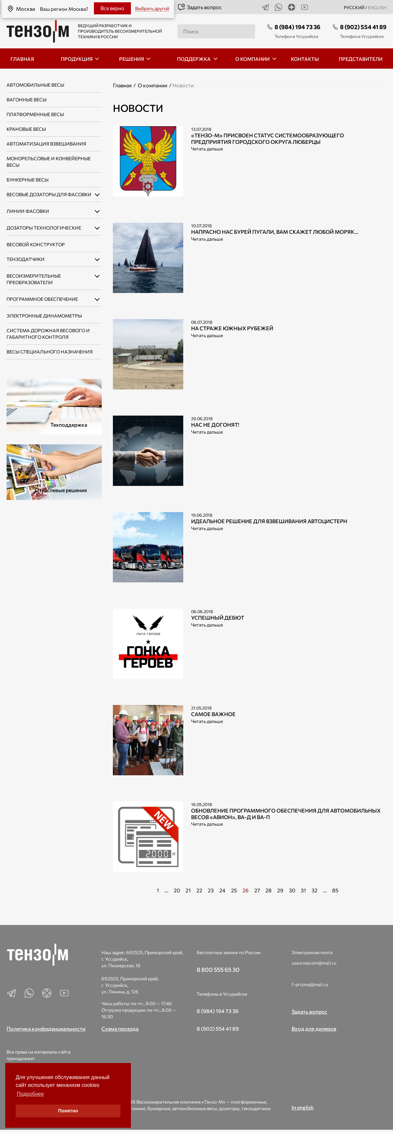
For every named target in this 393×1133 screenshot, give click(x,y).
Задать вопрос (199, 7)
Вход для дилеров (314, 1028)
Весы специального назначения (50, 351)
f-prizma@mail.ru (310, 984)
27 (257, 890)
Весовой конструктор (36, 244)
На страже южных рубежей (232, 328)
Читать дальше (207, 148)
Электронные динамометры (44, 315)
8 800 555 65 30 (218, 969)
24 (222, 890)
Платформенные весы (35, 114)
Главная (122, 85)
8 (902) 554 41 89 (363, 26)
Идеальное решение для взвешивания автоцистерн (269, 521)
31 (303, 890)
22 (199, 890)
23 (211, 890)
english (377, 7)
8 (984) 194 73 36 (297, 26)
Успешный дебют (217, 617)
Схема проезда (119, 1028)
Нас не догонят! (215, 424)
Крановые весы (26, 129)
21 (188, 890)
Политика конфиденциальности (46, 1028)
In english (302, 1107)
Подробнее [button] (30, 1094)
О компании (152, 85)
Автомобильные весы (35, 85)
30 (292, 890)
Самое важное (213, 714)
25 (234, 890)
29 (280, 890)
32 (314, 890)
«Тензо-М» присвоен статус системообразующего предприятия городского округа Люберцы (267, 138)
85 (335, 890)
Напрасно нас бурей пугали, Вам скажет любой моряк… (274, 232)
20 (177, 890)
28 (268, 890)
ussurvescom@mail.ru (314, 963)
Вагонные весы (26, 99)
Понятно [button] (68, 1110)
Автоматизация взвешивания (46, 143)
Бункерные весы (27, 179)
